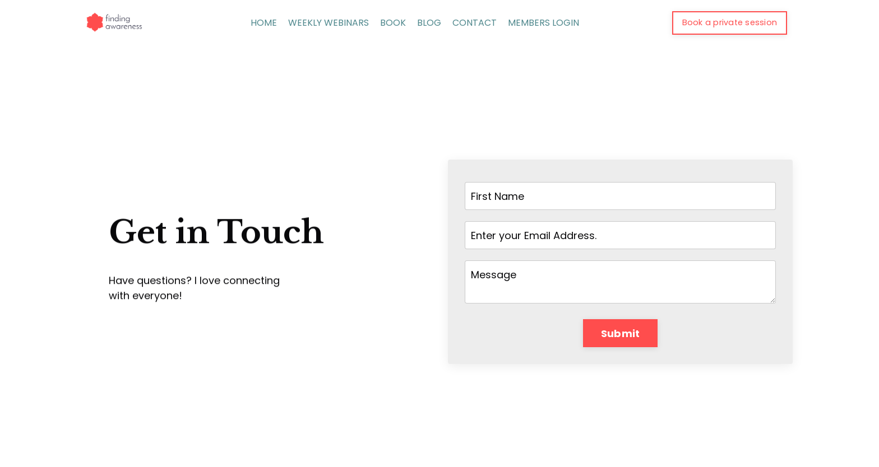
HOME (264, 22)
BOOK (393, 22)
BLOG (429, 22)
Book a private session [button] (730, 22)
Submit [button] (620, 333)
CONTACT (474, 22)
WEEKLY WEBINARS (328, 22)
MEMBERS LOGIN (543, 22)
